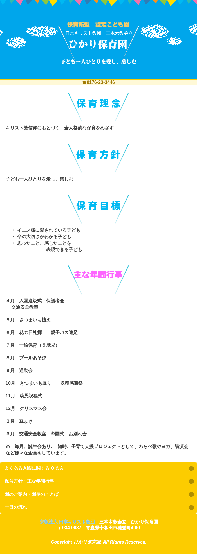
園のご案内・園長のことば (32, 494)
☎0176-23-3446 (98, 82)
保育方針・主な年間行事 (29, 481)
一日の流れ (16, 507)
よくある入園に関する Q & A (34, 468)
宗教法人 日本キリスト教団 (67, 521)
